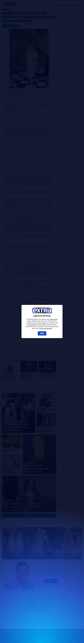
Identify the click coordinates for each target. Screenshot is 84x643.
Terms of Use (53, 319)
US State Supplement (45, 328)
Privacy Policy (32, 325)
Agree (42, 333)
